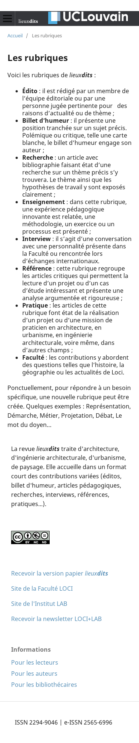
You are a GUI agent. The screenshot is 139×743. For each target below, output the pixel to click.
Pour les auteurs (34, 673)
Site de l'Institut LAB (39, 604)
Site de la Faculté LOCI (42, 588)
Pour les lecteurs (34, 662)
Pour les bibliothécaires (44, 685)
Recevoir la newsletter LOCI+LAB (56, 619)
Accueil (15, 35)
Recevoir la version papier (59, 573)
